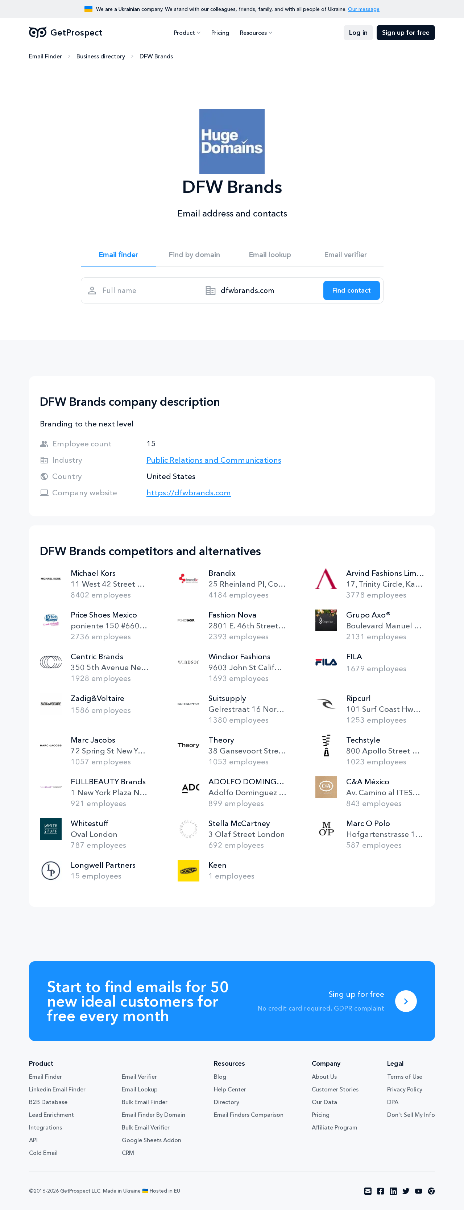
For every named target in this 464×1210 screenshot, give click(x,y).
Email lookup (270, 254)
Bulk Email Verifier (146, 1127)
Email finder (118, 254)
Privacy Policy (404, 1089)
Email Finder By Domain (153, 1114)
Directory (226, 1102)
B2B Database (48, 1102)
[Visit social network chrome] (431, 1191)
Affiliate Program (334, 1127)
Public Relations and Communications (213, 459)
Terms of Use (404, 1076)
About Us (324, 1076)
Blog (220, 1076)
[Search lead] (351, 290)
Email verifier (345, 254)
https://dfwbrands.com (188, 492)
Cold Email (43, 1152)
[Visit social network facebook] (380, 1191)
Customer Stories (335, 1089)
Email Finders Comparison (248, 1114)
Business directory (100, 56)
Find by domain (194, 254)
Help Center (230, 1089)
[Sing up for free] (406, 1001)
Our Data (324, 1102)
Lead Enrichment (51, 1114)
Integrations (45, 1127)
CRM (128, 1152)
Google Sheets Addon (151, 1140)
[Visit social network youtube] (418, 1191)
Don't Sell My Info (411, 1114)
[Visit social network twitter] (406, 1191)
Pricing (220, 32)
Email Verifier (139, 1076)
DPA (392, 1102)
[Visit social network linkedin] (393, 1191)
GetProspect (66, 32)
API (33, 1140)
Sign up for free (406, 33)
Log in (358, 33)
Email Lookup (140, 1089)
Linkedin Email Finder (57, 1089)
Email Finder (45, 56)
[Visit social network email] (368, 1191)
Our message (364, 9)
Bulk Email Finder (144, 1102)
